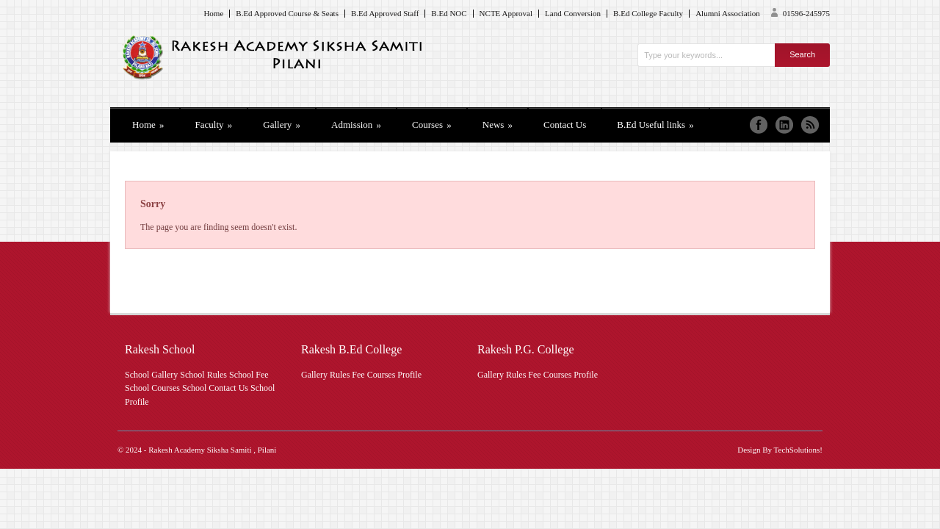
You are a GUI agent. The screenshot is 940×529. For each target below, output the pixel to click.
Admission (356, 124)
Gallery (281, 124)
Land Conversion (573, 14)
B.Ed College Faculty (648, 14)
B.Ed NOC (448, 14)
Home (213, 14)
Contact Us (564, 124)
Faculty (214, 124)
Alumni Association (727, 14)
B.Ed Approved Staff (385, 14)
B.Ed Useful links (655, 124)
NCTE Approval (506, 14)
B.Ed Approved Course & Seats (287, 14)
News (497, 124)
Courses (432, 124)
